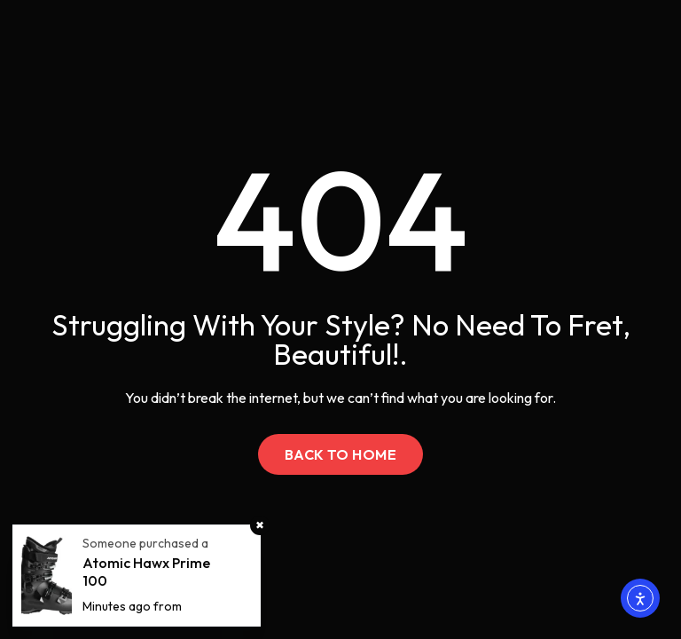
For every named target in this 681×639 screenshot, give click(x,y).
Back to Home (341, 454)
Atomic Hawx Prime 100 (146, 571)
